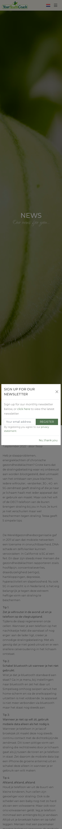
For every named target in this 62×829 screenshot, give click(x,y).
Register (47, 421)
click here (23, 409)
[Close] (56, 391)
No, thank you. (48, 440)
